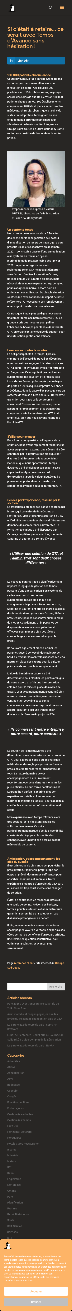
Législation (14, 1179)
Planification (15, 1202)
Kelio (10, 1173)
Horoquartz (14, 1137)
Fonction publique (18, 1102)
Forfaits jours (15, 1108)
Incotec (11, 1149)
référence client (24, 963)
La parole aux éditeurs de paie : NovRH (31, 1045)
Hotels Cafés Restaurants (23, 1143)
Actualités (13, 1061)
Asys (10, 1078)
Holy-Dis (12, 1125)
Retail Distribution (18, 1214)
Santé (10, 1220)
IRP (9, 1167)
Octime (11, 1190)
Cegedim (12, 1090)
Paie (10, 1196)
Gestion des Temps (19, 1120)
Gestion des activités (20, 1114)
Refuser (36, 1302)
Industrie (12, 1155)
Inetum (11, 1161)
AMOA (11, 1066)
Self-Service (14, 1226)
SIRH (10, 1237)
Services (12, 1232)
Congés (12, 1096)
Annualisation (15, 1072)
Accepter (36, 1291)
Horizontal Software (19, 1131)
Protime (12, 1208)
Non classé (14, 1184)
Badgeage (13, 1084)
